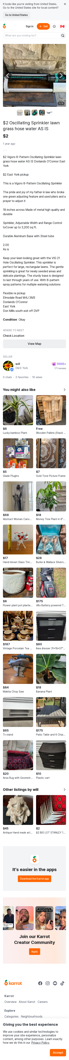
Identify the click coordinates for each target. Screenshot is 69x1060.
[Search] (62, 35)
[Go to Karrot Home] (13, 983)
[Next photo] (61, 75)
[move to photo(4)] (42, 113)
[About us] (54, 26)
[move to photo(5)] (49, 113)
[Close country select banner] (65, 4)
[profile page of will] (8, 366)
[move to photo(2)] (27, 113)
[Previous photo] (8, 75)
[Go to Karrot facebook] (40, 983)
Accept (58, 1052)
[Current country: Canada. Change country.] (62, 26)
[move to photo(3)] (35, 113)
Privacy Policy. (40, 1042)
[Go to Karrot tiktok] (62, 983)
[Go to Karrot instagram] (47, 983)
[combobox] (31, 35)
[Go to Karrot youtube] (55, 983)
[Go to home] (4, 26)
